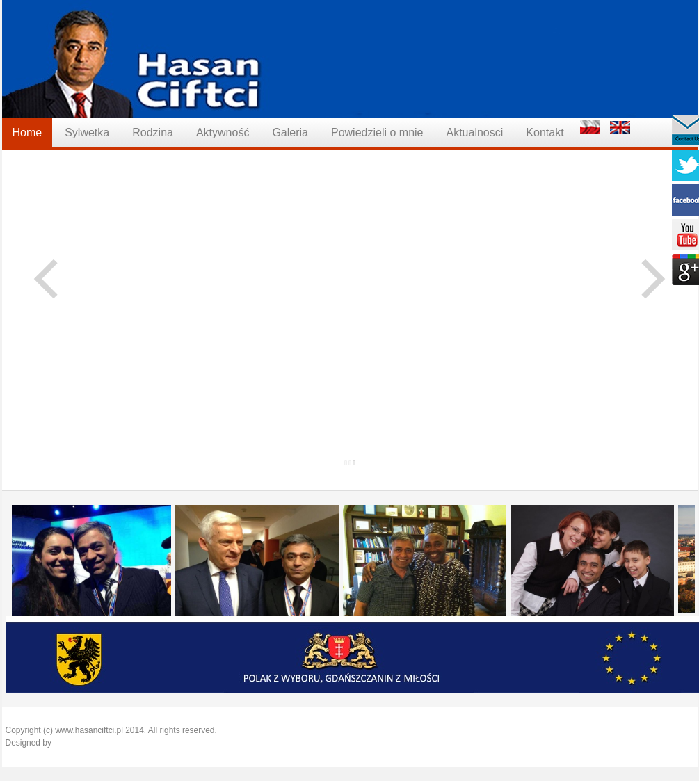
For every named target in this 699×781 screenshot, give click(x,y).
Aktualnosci (474, 132)
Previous (54, 278)
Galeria (290, 132)
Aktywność (222, 132)
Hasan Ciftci (350, 59)
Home (27, 132)
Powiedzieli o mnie (377, 132)
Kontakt (544, 132)
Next (646, 278)
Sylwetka (87, 132)
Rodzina (152, 132)
